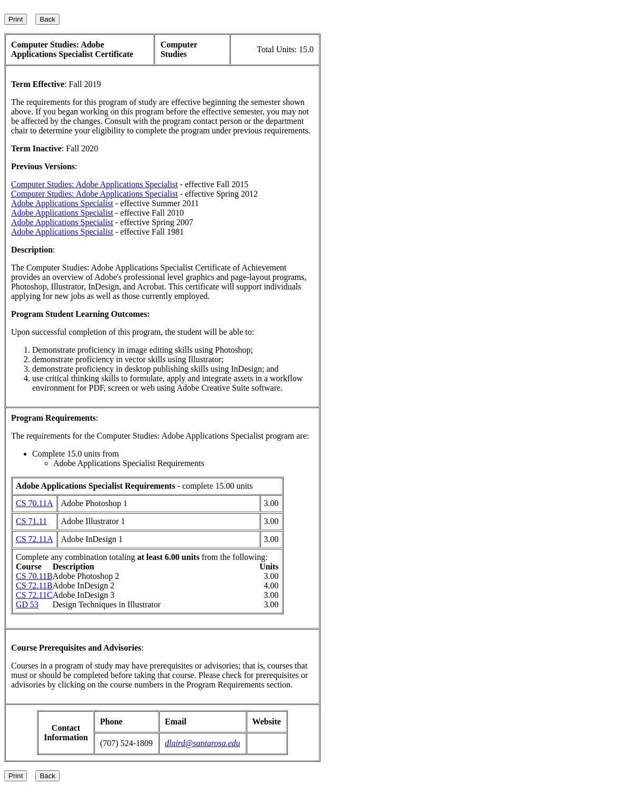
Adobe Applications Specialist (62, 203)
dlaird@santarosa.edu (202, 743)
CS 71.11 (31, 521)
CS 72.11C (34, 594)
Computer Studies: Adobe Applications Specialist (94, 184)
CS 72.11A (34, 539)
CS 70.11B (34, 576)
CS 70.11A (34, 503)
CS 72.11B (34, 585)
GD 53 (27, 604)
